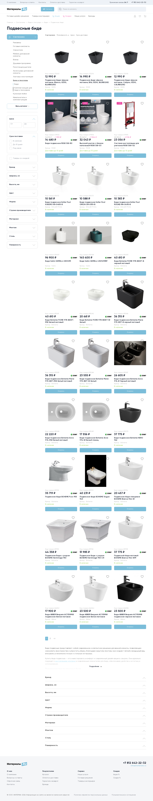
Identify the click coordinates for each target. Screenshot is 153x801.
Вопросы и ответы (27, 2)
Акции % (116, 774)
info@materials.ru (138, 766)
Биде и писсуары (20, 80)
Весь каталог (22, 106)
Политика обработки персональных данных (91, 795)
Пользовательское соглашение (124, 795)
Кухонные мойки (20, 94)
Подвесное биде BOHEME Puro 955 (61, 497)
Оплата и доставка (57, 2)
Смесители (18, 50)
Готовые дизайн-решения (18, 16)
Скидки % (117, 778)
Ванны (15, 60)
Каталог (45, 774)
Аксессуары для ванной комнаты (23, 72)
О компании (11, 2)
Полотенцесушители (22, 67)
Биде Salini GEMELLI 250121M (58, 261)
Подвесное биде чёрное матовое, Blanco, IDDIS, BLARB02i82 (56, 82)
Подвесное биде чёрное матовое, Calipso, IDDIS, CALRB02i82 (125, 82)
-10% (50, 103)
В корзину (61, 94)
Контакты (42, 2)
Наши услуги (80, 16)
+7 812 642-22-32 (138, 2)
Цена (72, 35)
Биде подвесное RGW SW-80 (58, 143)
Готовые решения (85, 778)
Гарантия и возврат (76, 2)
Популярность (63, 35)
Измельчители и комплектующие (20, 99)
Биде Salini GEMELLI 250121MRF (94, 261)
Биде (16, 84)
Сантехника (22, 37)
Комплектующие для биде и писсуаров (23, 89)
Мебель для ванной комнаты (21, 55)
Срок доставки (82, 35)
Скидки (67, 16)
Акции (56, 16)
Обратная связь (13, 781)
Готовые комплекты (21, 46)
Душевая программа (22, 63)
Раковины (17, 43)
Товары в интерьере (40, 16)
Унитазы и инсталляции (23, 77)
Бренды (91, 16)
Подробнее (94, 666)
